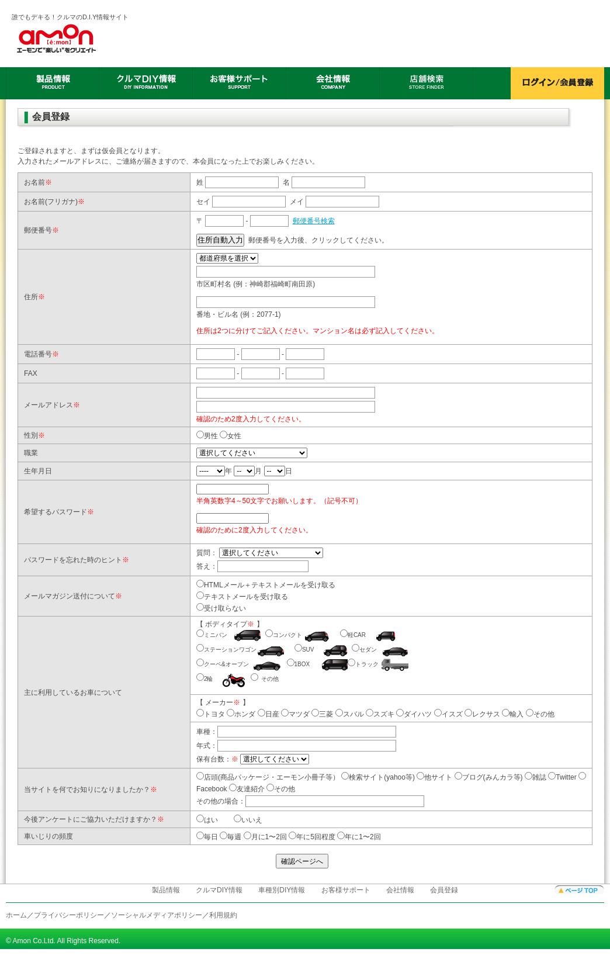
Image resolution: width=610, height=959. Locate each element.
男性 (211, 436)
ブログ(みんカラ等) (489, 777)
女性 (234, 436)
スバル (349, 714)
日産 (268, 714)
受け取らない (225, 608)
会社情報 (400, 890)
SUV (308, 649)
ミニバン (215, 635)
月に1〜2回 (265, 837)
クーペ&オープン (226, 664)
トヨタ (210, 714)
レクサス (482, 714)
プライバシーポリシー (69, 915)
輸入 (513, 714)
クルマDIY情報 (219, 890)
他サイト (434, 777)
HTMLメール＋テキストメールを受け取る (269, 585)
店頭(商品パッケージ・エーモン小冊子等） (267, 777)
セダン (368, 649)
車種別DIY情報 (281, 890)
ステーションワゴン (230, 649)
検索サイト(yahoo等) (378, 777)
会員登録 (444, 890)
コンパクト (287, 635)
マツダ (295, 714)
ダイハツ (414, 714)
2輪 (208, 679)
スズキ (380, 714)
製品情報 (166, 890)
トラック (367, 664)
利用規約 (223, 915)
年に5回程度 (312, 837)
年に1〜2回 (358, 837)
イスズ (448, 714)
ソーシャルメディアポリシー (156, 915)
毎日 (207, 837)
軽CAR (357, 635)
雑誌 (535, 777)
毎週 (230, 837)
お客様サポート (345, 890)
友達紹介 (247, 789)
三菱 (322, 714)
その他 (270, 679)
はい (211, 820)
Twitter (562, 777)
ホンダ (241, 714)
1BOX (302, 664)
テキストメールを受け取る (246, 597)
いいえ (251, 820)
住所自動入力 (220, 240)
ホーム (16, 915)
